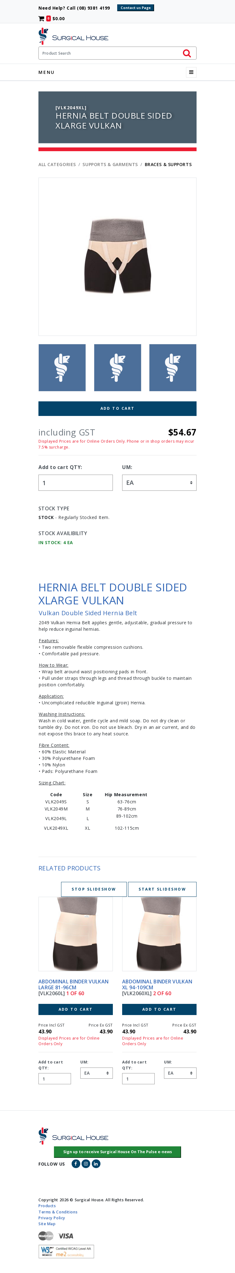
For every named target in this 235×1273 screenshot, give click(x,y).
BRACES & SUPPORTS (168, 164)
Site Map (46, 1223)
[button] (117, 1152)
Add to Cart (117, 408)
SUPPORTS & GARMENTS (110, 164)
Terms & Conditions (58, 1211)
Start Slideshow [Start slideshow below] (162, 889)
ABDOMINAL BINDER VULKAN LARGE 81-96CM (73, 984)
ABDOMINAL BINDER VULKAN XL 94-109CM (157, 984)
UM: (127, 467)
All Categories (57, 164)
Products (47, 1205)
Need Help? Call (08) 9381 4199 (77, 8)
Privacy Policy (51, 1217)
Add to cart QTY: (60, 467)
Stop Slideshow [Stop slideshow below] (94, 889)
